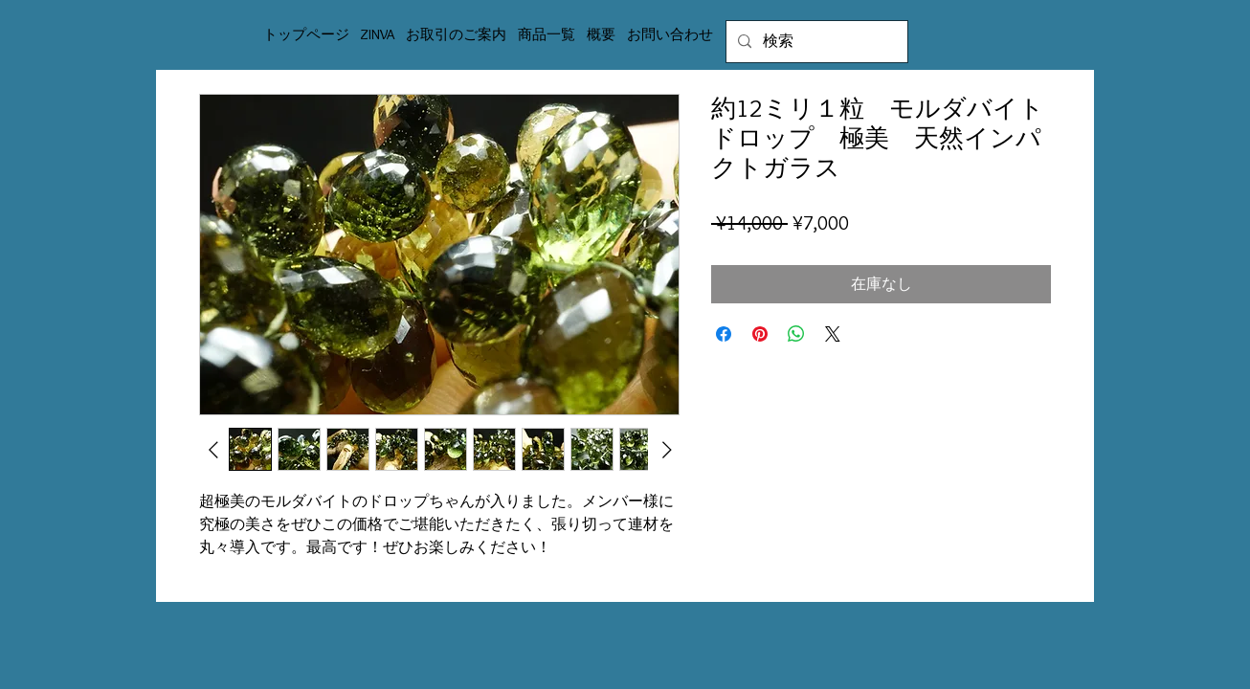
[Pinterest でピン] (759, 333)
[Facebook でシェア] (723, 333)
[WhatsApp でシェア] (796, 333)
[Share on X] (832, 333)
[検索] (815, 41)
